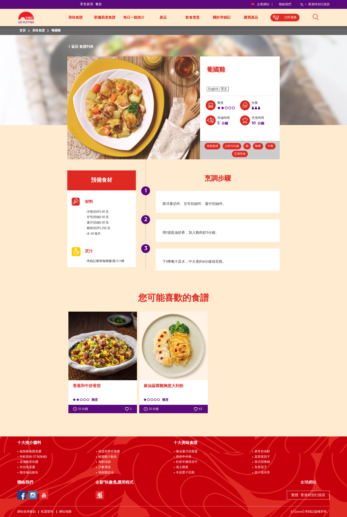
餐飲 (98, 4)
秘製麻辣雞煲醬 (30, 451)
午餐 (270, 146)
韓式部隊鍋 (262, 461)
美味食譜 (75, 17)
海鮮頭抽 (104, 461)
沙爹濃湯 (104, 467)
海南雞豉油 (106, 472)
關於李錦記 (222, 17)
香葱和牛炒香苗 (87, 386)
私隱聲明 (47, 511)
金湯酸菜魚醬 (29, 461)
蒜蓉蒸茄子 (262, 456)
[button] (331, 17)
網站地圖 (65, 511)
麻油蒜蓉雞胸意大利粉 (163, 386)
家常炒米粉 (262, 451)
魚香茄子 (260, 467)
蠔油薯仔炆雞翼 (187, 451)
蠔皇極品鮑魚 (29, 472)
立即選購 (290, 17)
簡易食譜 (212, 146)
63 (198, 409)
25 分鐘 (152, 409)
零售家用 (86, 4)
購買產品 (251, 17)
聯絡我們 (285, 4)
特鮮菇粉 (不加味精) (33, 456)
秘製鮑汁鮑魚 (107, 456)
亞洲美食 (240, 153)
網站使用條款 (26, 511)
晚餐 (258, 146)
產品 (163, 17)
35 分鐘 (81, 409)
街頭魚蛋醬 (27, 467)
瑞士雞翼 (182, 467)
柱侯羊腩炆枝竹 (187, 461)
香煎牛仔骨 (183, 456)
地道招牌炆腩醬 (109, 451)
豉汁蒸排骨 (262, 472)
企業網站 (260, 4)
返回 (75, 46)
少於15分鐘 (232, 146)
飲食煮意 (192, 17)
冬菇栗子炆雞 (185, 472)
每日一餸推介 (134, 17)
